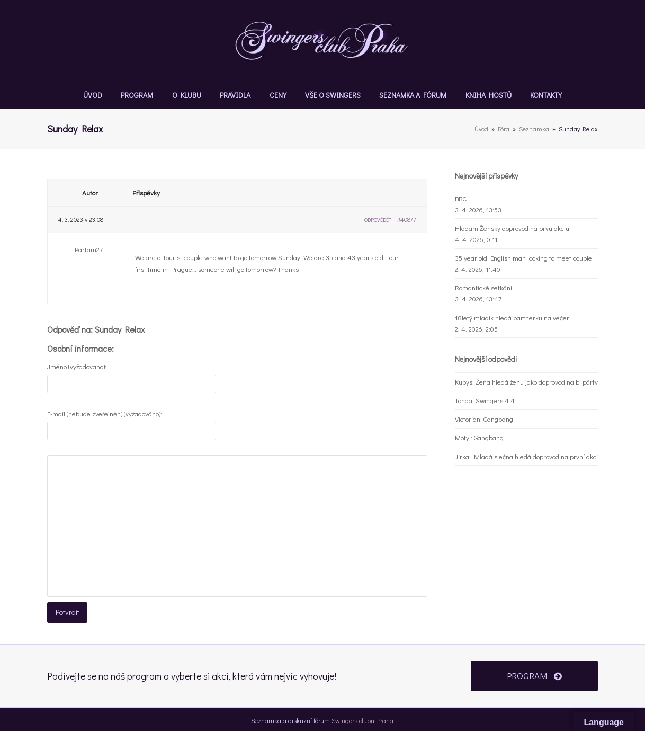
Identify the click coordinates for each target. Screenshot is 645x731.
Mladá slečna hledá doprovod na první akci (536, 456)
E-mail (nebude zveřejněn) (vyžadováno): (104, 413)
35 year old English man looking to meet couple (523, 257)
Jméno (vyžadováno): (76, 366)
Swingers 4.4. (496, 400)
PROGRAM (534, 673)
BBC (461, 198)
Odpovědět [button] (377, 220)
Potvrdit (66, 611)
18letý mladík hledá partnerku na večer (512, 317)
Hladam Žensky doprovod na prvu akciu (512, 228)
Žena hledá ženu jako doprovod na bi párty (537, 381)
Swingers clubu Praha (362, 717)
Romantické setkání (483, 287)
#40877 (406, 219)
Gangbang (498, 418)
